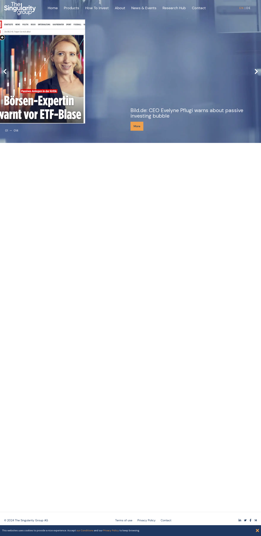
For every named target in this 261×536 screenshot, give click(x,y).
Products (71, 8)
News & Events (143, 8)
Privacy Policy (111, 530)
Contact (199, 8)
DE (248, 8)
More (137, 126)
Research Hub (174, 8)
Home (53, 8)
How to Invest (97, 8)
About (120, 8)
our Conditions (84, 530)
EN (241, 8)
